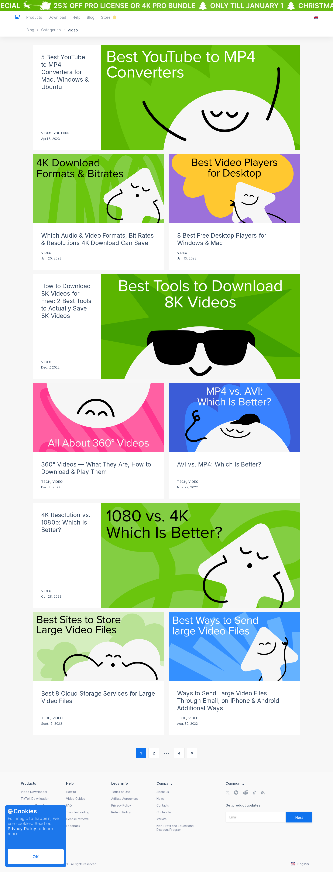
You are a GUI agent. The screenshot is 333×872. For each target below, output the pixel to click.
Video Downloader (34, 792)
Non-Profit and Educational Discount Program (175, 827)
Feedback (73, 826)
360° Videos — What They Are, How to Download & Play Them (96, 468)
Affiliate (162, 819)
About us (163, 792)
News (160, 798)
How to (71, 792)
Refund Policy (121, 812)
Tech (45, 482)
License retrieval (77, 819)
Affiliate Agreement (124, 798)
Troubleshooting (77, 812)
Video (46, 133)
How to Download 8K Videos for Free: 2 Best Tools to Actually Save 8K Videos (66, 300)
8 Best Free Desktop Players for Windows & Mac (221, 239)
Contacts (163, 805)
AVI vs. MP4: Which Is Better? (219, 464)
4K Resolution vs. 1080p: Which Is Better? (65, 522)
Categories (51, 30)
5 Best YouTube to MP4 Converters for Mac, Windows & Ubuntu (65, 72)
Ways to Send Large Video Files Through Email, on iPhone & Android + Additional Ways (231, 701)
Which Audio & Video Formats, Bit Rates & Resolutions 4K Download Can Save (97, 239)
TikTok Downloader (35, 798)
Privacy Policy (22, 828)
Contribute (164, 812)
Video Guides (75, 798)
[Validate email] (299, 817)
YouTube (61, 133)
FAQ (69, 805)
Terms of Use (120, 792)
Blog (31, 30)
